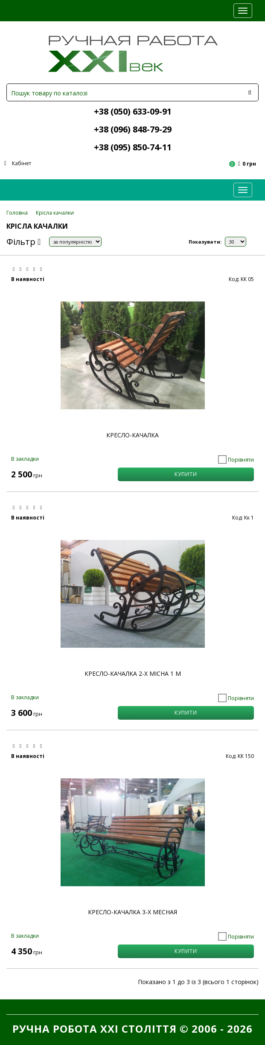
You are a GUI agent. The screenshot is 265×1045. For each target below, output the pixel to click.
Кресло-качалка (132, 435)
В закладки (25, 458)
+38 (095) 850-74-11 (133, 147)
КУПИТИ (186, 474)
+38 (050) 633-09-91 (133, 111)
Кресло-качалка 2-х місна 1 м (132, 673)
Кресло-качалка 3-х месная (132, 912)
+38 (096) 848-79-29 (133, 129)
